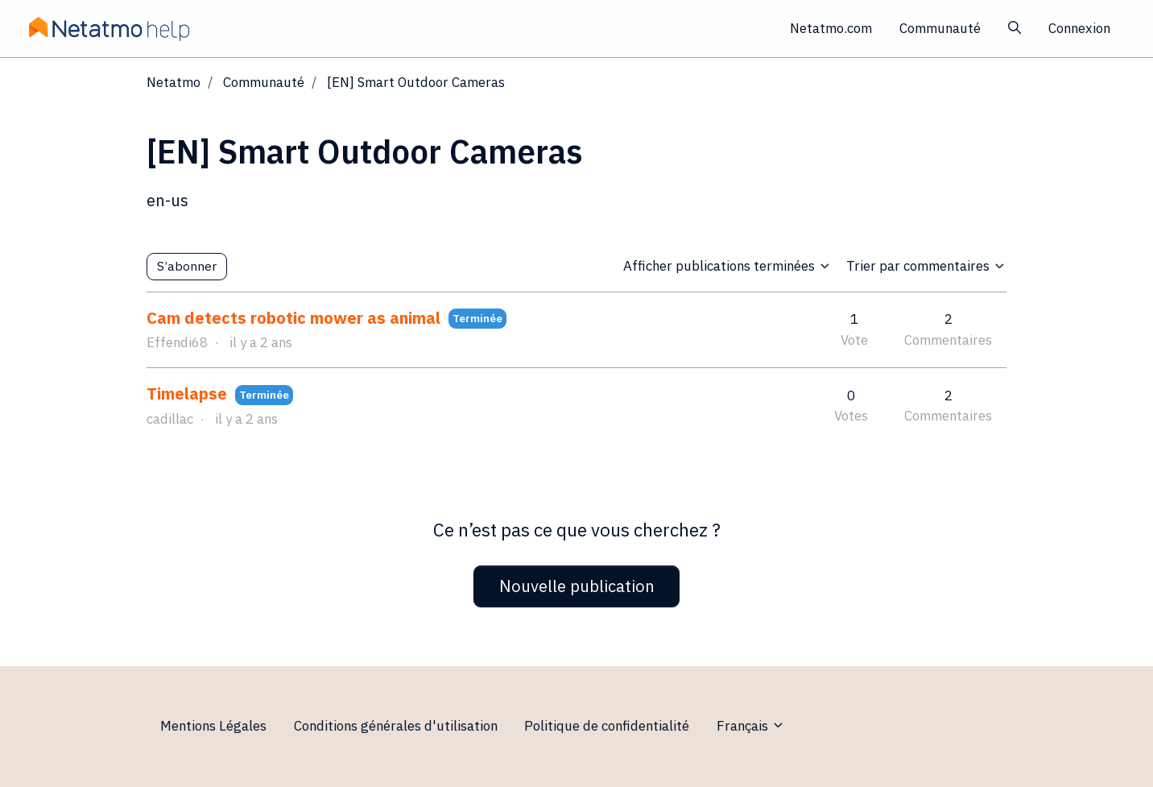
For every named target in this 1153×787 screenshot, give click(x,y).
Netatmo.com (831, 28)
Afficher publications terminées (727, 266)
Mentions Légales (213, 726)
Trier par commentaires (926, 266)
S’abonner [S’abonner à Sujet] (187, 266)
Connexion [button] (1079, 28)
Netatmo (173, 82)
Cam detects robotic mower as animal (293, 318)
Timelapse (187, 393)
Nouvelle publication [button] (577, 586)
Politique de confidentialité (606, 726)
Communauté (940, 28)
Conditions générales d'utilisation (396, 726)
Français (751, 726)
